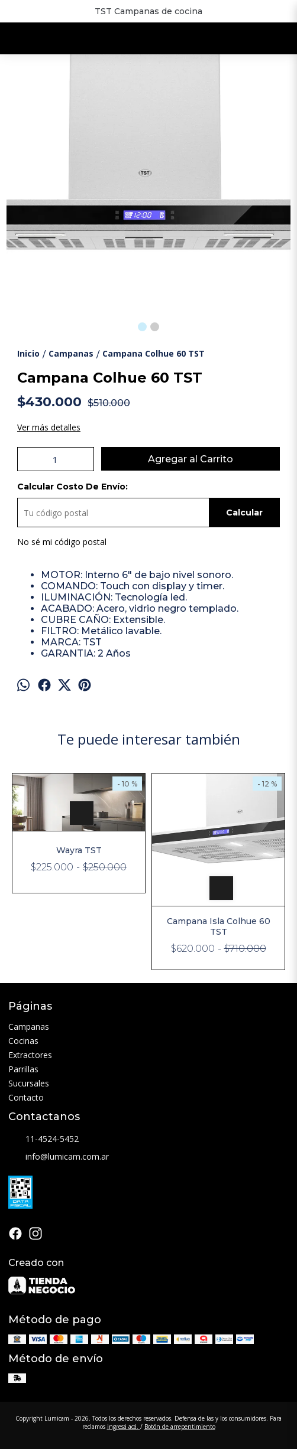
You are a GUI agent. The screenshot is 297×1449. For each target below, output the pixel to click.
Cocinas (23, 1040)
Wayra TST (79, 850)
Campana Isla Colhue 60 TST (218, 926)
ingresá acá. (123, 1426)
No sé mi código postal (61, 541)
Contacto (26, 1097)
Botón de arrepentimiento (179, 1426)
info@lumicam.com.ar (58, 1157)
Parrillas (23, 1069)
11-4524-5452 (43, 1140)
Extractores (30, 1054)
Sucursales (28, 1083)
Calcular (244, 512)
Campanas (28, 1026)
